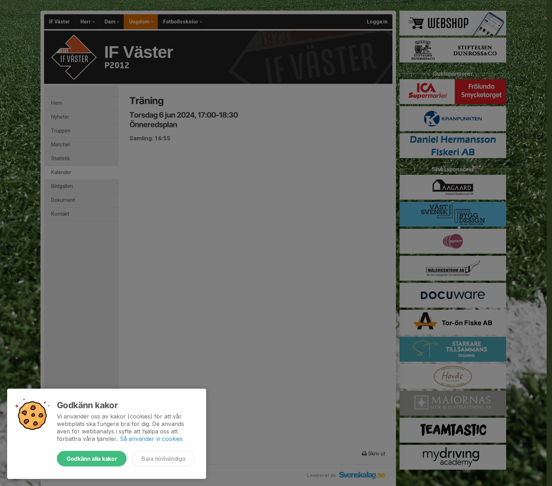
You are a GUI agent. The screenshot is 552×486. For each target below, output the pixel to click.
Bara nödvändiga (163, 458)
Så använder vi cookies (151, 438)
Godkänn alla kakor (91, 458)
